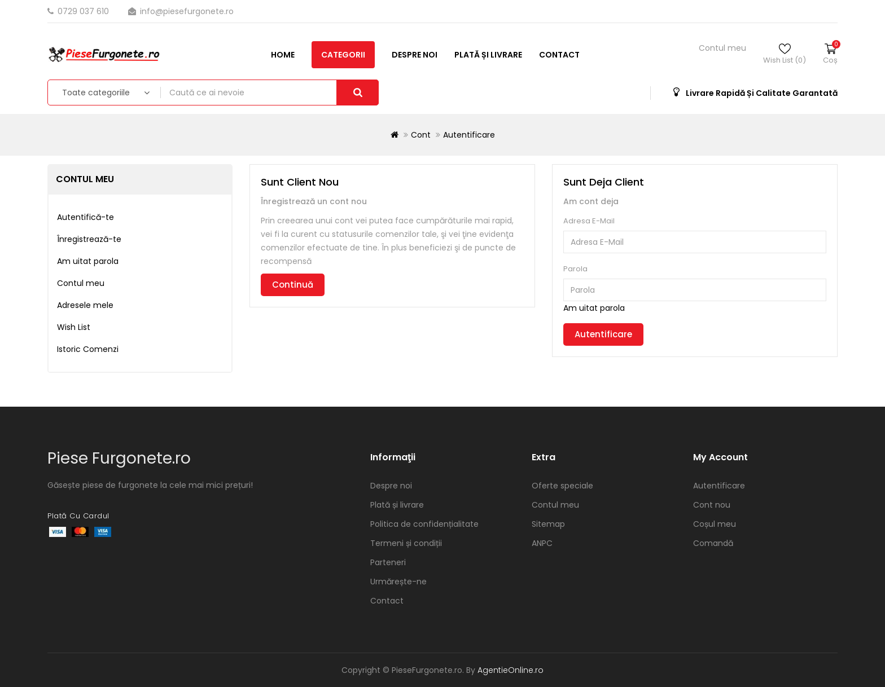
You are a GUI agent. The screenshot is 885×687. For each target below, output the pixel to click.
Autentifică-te (85, 217)
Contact (336, 92)
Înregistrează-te (89, 239)
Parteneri (388, 562)
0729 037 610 (79, 11)
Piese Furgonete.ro (119, 458)
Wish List (73, 327)
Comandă (713, 543)
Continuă (292, 284)
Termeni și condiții (406, 543)
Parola (575, 268)
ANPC (542, 543)
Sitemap (548, 524)
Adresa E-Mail (589, 220)
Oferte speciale (562, 485)
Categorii (120, 92)
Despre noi (191, 92)
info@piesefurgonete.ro (181, 11)
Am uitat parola (88, 261)
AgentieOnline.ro (510, 670)
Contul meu (80, 283)
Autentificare (469, 134)
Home (59, 92)
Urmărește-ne (398, 581)
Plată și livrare (265, 92)
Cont (421, 134)
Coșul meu (714, 524)
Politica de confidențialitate (424, 524)
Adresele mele (85, 305)
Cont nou (711, 504)
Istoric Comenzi (88, 349)
